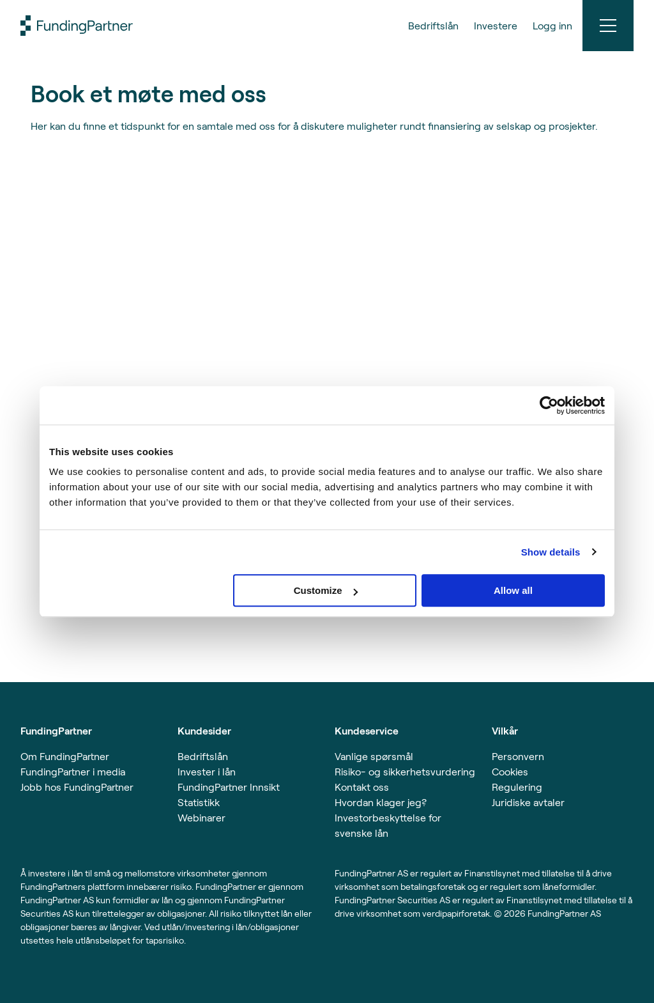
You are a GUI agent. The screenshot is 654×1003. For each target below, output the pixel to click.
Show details (551, 552)
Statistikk (199, 802)
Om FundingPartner (64, 756)
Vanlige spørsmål (374, 756)
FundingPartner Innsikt (229, 787)
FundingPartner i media (72, 771)
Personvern (518, 756)
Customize (326, 590)
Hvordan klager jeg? (381, 802)
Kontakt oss (362, 787)
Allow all (513, 590)
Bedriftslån (203, 756)
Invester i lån (207, 771)
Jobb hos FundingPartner (76, 787)
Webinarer (201, 817)
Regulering (517, 787)
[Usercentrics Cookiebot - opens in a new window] (549, 405)
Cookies (510, 771)
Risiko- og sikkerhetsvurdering (405, 771)
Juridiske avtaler (528, 802)
